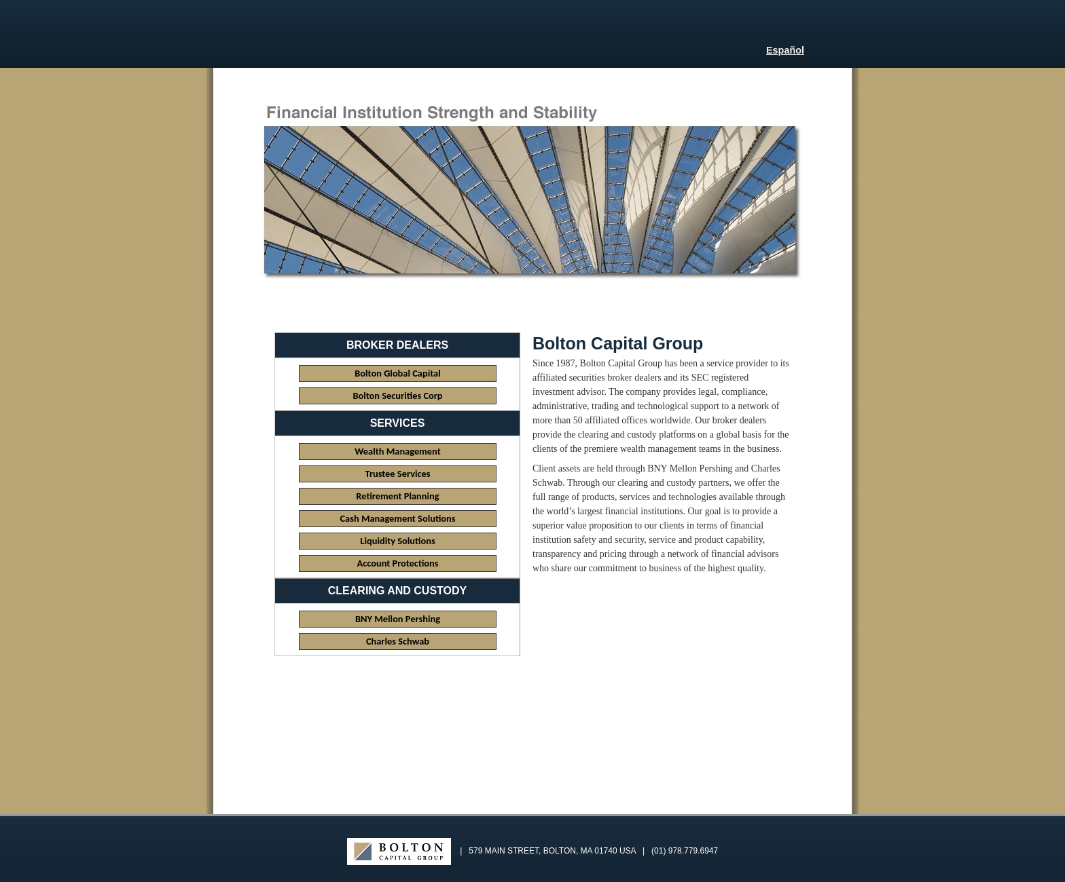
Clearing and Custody (397, 590)
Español (785, 50)
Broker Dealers (397, 345)
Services (397, 423)
